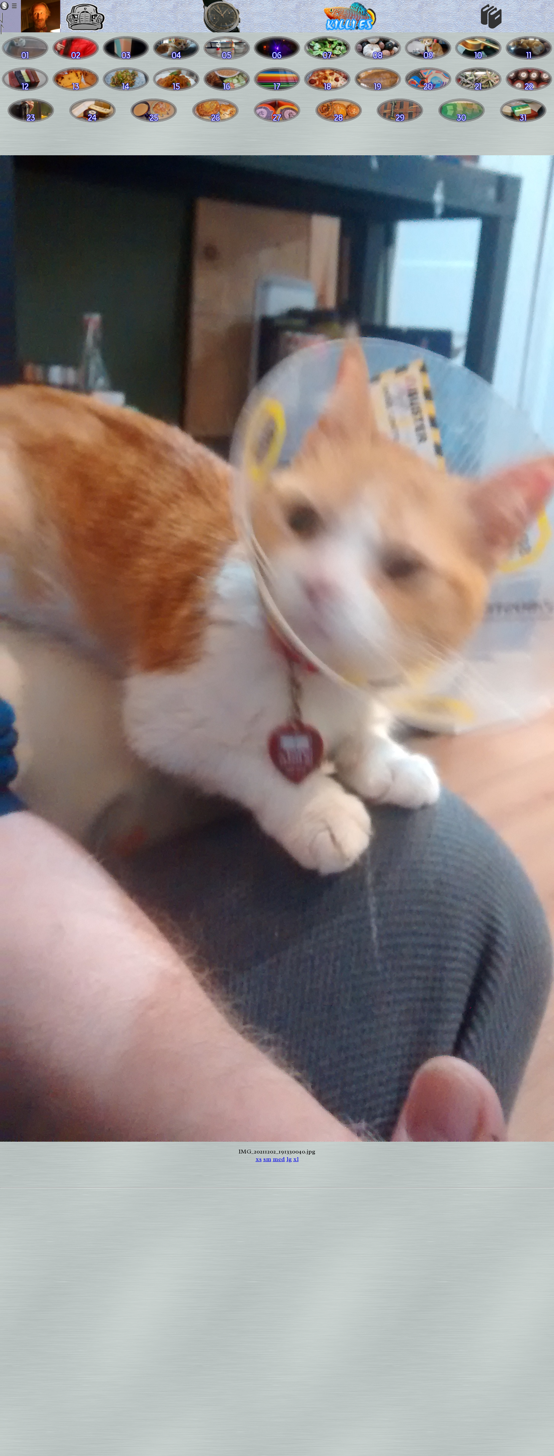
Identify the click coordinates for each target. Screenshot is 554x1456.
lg (289, 1159)
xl (296, 1159)
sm (267, 1159)
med (279, 1159)
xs (259, 1159)
